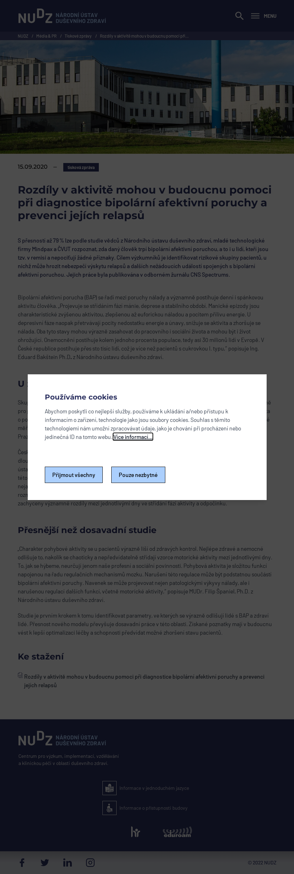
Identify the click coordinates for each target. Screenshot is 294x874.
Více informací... (133, 436)
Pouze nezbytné (138, 474)
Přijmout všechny (73, 474)
